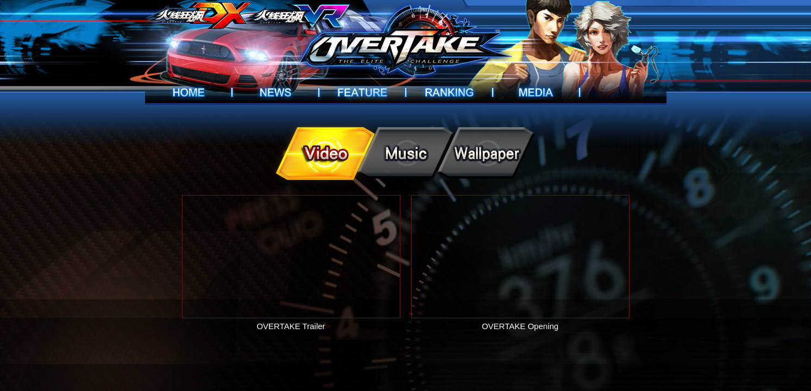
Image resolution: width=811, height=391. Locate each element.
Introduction (362, 92)
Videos (536, 92)
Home (188, 92)
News (275, 92)
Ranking (449, 92)
